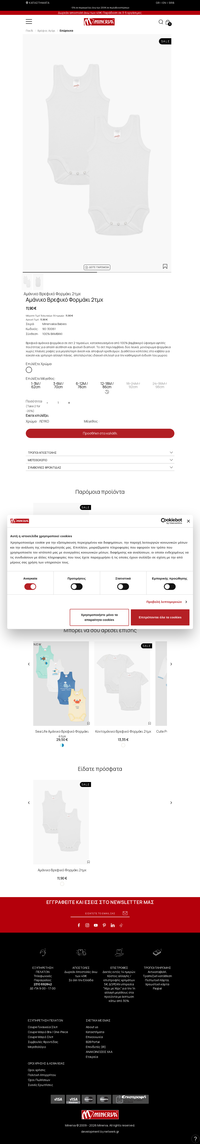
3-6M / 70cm (58, 385)
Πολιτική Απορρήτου (42, 1075)
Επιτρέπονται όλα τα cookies (160, 617)
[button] (97, 267)
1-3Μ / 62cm (36, 385)
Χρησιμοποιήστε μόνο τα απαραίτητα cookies (99, 617)
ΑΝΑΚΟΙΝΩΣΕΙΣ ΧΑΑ (99, 1052)
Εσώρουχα (66, 30)
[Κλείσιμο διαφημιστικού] (188, 521)
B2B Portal (93, 1042)
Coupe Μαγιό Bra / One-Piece (48, 1032)
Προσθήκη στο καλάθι (100, 433)
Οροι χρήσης (36, 1070)
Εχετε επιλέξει (37, 415)
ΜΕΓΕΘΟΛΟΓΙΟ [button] (100, 460)
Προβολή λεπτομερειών (164, 602)
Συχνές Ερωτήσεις (40, 1085)
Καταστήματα (95, 1032)
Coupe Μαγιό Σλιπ (40, 1037)
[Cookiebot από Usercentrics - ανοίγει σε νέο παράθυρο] (164, 521)
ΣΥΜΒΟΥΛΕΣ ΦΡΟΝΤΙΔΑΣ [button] (100, 467)
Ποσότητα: (34, 406)
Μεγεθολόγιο (37, 1047)
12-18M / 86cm (107, 387)
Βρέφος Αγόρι (46, 30)
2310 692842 (43, 984)
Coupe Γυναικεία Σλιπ (43, 1027)
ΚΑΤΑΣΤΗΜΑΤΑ (39, 3)
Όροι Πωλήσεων (39, 1080)
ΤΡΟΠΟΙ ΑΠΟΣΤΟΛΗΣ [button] (100, 453)
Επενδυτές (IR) (96, 1047)
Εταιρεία (92, 1057)
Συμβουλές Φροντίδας (43, 1042)
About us (92, 1027)
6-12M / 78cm (82, 385)
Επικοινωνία (94, 1037)
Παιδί (29, 30)
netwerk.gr (111, 1131)
